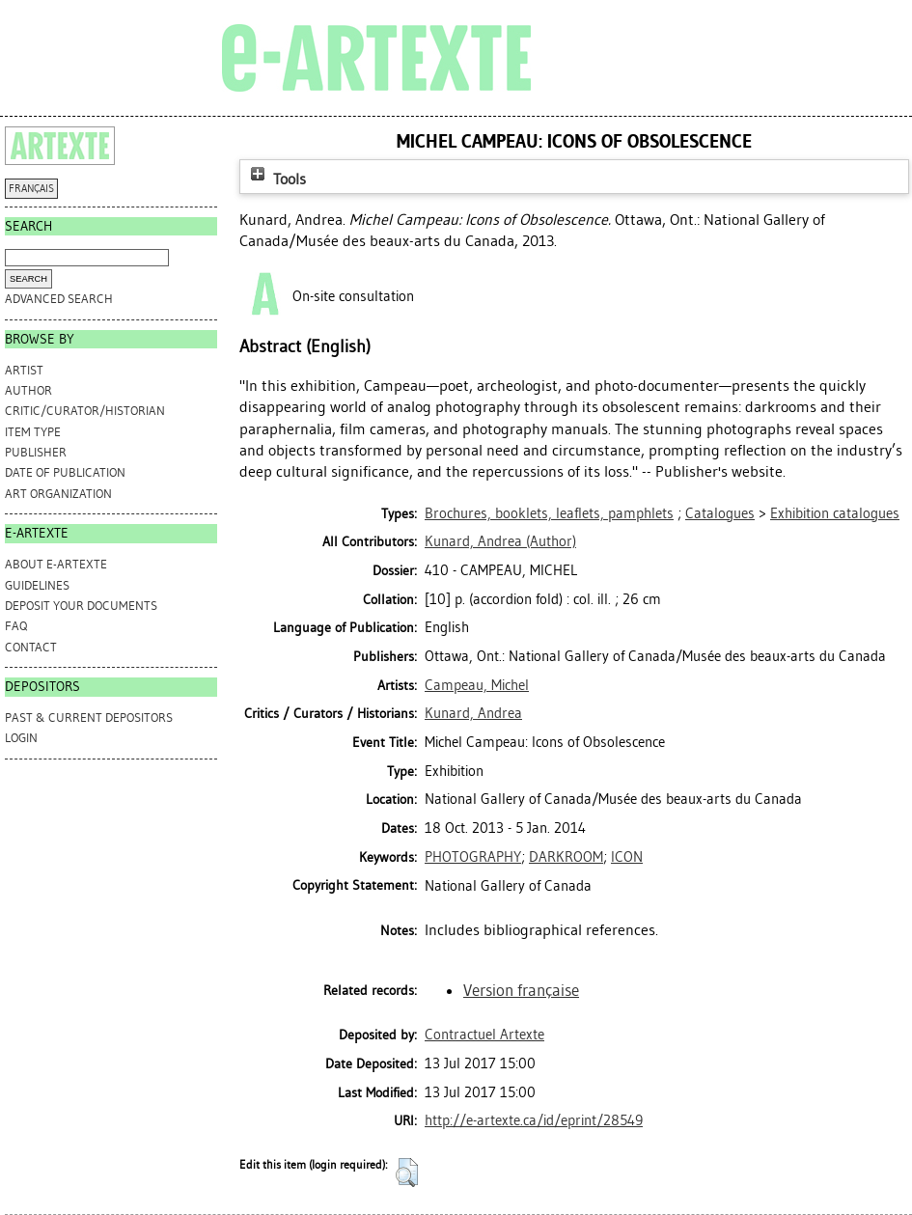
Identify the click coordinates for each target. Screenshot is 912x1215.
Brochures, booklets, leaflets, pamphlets (549, 513)
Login (21, 738)
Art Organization (58, 493)
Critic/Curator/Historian (85, 410)
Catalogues (720, 513)
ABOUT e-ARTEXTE (56, 564)
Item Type (33, 432)
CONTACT (31, 647)
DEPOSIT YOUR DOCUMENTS (81, 605)
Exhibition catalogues (834, 513)
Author (28, 390)
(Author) (500, 541)
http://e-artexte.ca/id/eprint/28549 (534, 1120)
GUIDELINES (37, 585)
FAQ (16, 626)
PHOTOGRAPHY (473, 857)
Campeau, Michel (477, 685)
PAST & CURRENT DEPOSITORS (89, 717)
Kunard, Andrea (473, 713)
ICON (627, 857)
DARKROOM (566, 857)
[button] (407, 1172)
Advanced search (59, 298)
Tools (276, 179)
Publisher (36, 452)
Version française (521, 990)
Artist (24, 370)
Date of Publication (65, 472)
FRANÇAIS (31, 188)
